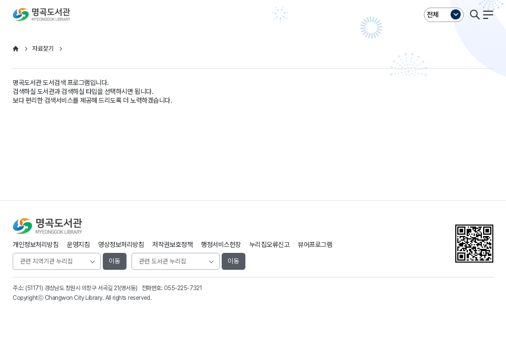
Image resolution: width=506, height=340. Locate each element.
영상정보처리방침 (121, 245)
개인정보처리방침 (35, 245)
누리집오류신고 (270, 245)
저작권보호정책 (172, 245)
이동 (115, 261)
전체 (433, 15)
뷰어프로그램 (315, 245)
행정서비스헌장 (221, 245)
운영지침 (78, 245)
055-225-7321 (183, 288)
